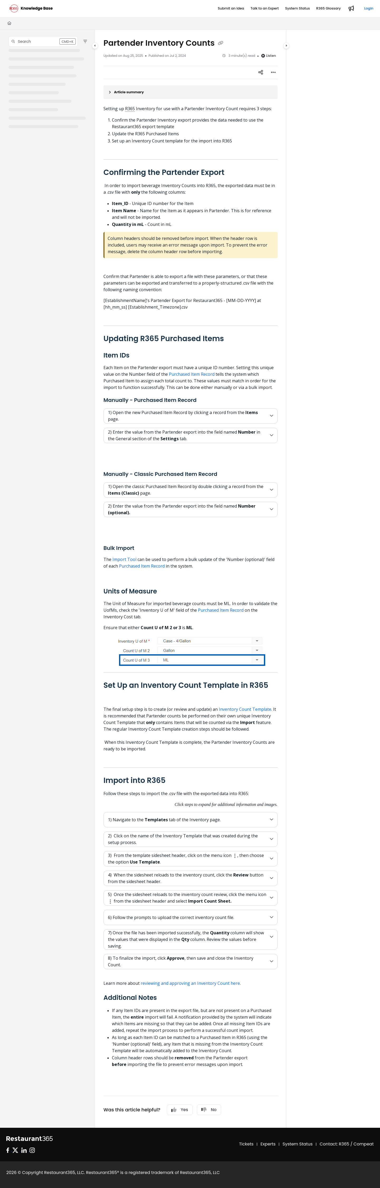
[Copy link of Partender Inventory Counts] (220, 43)
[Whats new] (351, 8)
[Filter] (85, 41)
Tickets (246, 1144)
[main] (190, 579)
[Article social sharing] (260, 72)
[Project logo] (31, 8)
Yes (179, 1110)
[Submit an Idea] (231, 8)
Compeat (364, 1144)
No (209, 1110)
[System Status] (297, 8)
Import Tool (124, 559)
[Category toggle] (95, 46)
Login (368, 8)
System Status (298, 1144)
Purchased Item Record (192, 374)
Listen (268, 55)
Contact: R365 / (336, 1144)
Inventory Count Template (245, 709)
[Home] (9, 23)
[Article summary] (190, 92)
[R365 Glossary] (328, 8)
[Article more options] (273, 72)
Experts (268, 1144)
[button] (43, 41)
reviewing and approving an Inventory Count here (190, 983)
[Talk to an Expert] (264, 8)
